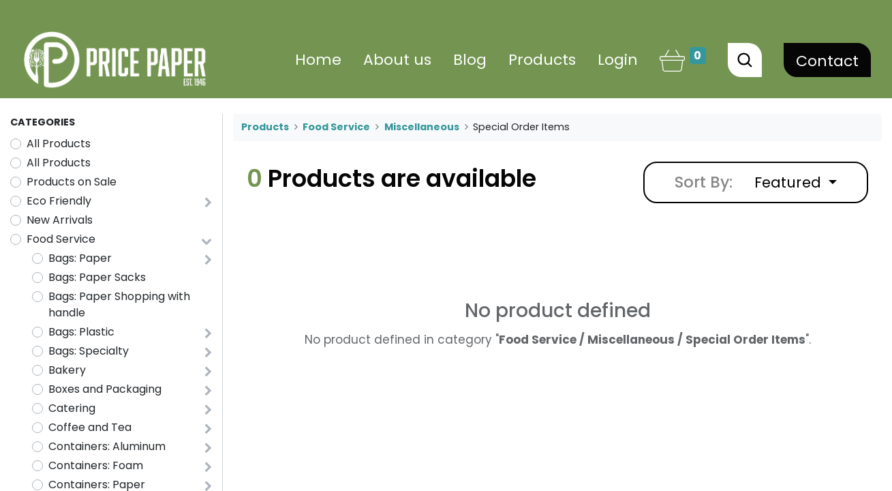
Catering (71, 408)
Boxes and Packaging (105, 389)
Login (618, 59)
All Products (59, 143)
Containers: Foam (95, 465)
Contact (827, 61)
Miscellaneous (421, 127)
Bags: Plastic (81, 332)
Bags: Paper (80, 258)
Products (265, 127)
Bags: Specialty (88, 351)
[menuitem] (318, 59)
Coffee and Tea (90, 427)
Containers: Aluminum (107, 446)
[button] (795, 182)
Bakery (67, 370)
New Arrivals (60, 220)
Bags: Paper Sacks (97, 277)
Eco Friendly (59, 201)
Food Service (61, 239)
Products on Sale (72, 182)
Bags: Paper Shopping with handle (119, 304)
